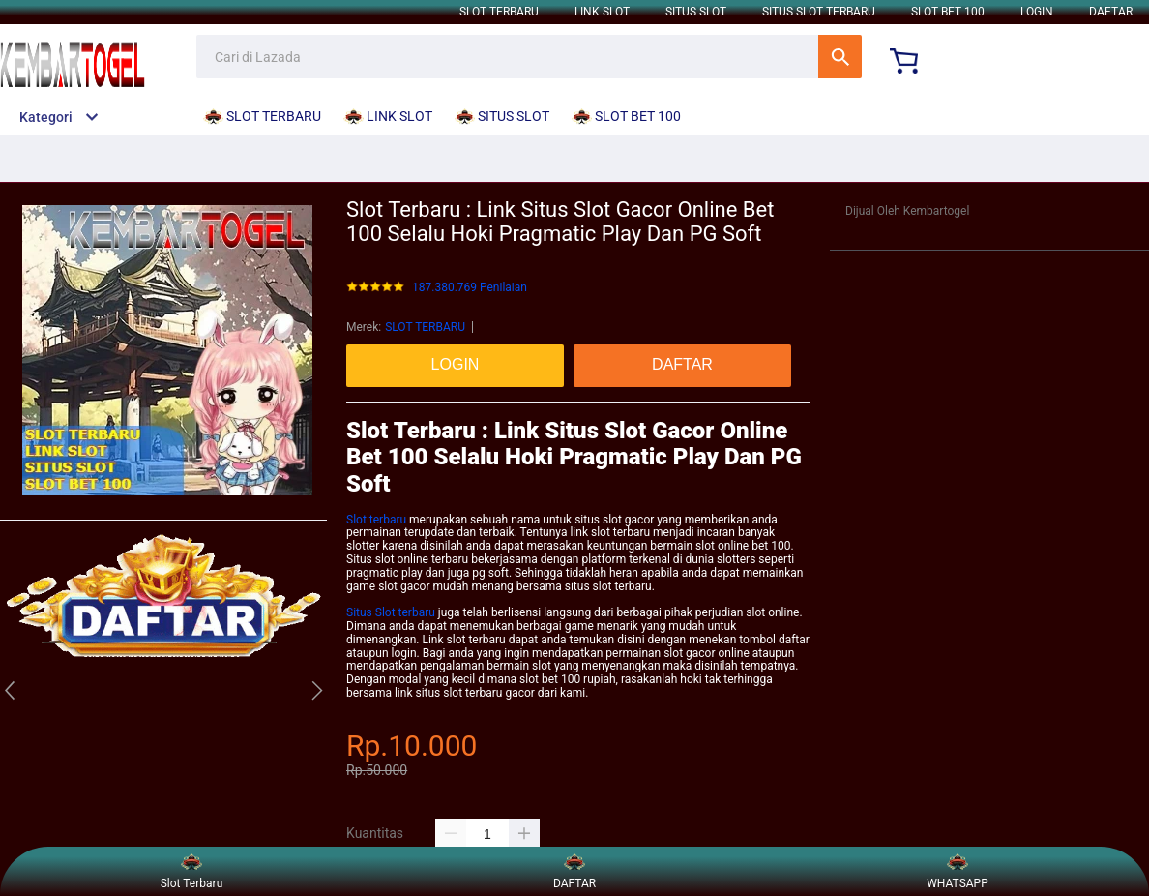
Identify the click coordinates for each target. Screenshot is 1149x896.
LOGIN (1036, 11)
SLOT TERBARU (499, 11)
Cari (840, 56)
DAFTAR (1111, 11)
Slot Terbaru (192, 871)
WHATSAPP (957, 871)
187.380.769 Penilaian (469, 288)
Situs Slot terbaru (390, 612)
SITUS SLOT (695, 11)
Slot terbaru (376, 519)
